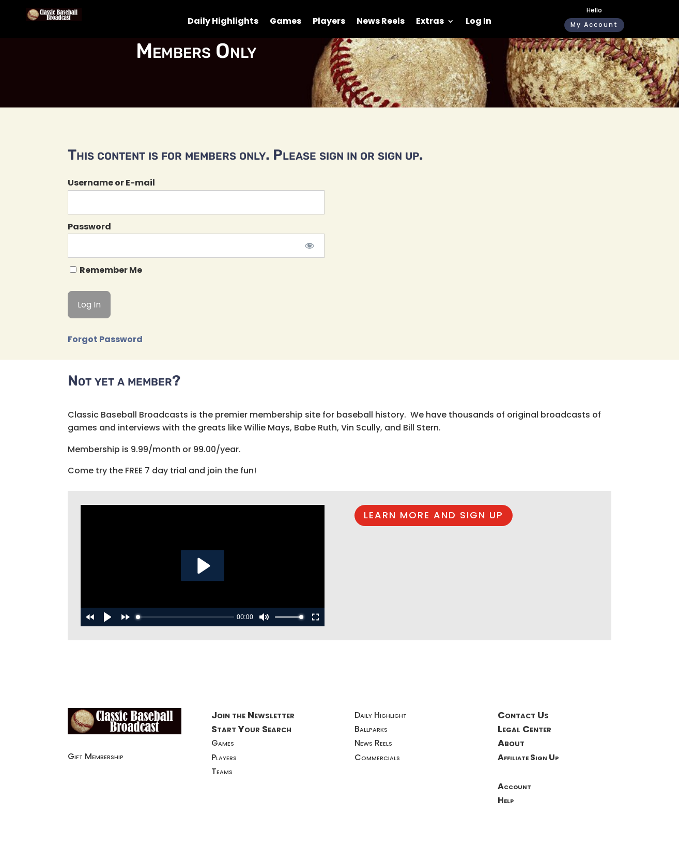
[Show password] (310, 246)
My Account (594, 24)
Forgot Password (105, 339)
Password (89, 227)
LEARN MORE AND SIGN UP (433, 514)
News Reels (381, 22)
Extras (430, 22)
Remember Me (106, 270)
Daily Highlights (223, 22)
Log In (478, 22)
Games (285, 22)
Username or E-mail (111, 183)
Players (329, 22)
